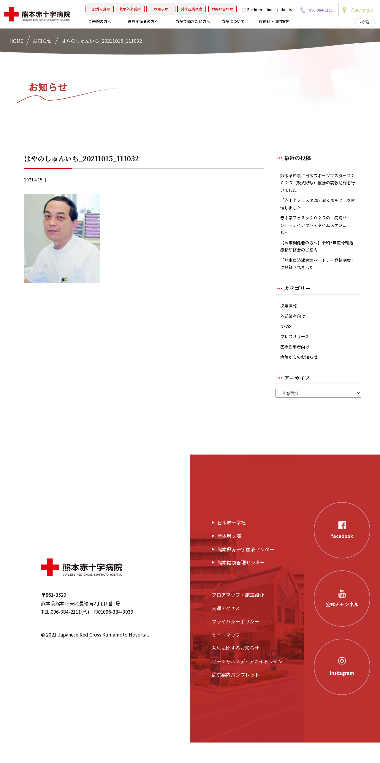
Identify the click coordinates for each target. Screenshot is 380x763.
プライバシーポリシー (235, 641)
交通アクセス (226, 628)
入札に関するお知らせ (235, 668)
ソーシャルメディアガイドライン (247, 681)
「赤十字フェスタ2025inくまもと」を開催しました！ (317, 208)
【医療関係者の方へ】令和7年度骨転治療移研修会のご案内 (317, 256)
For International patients (269, 9)
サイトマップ (226, 654)
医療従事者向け (297, 365)
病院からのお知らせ (301, 376)
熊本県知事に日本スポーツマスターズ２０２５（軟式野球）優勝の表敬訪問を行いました (318, 184)
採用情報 (289, 319)
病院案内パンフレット (235, 694)
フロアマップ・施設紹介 (238, 614)
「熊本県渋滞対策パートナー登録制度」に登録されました (318, 276)
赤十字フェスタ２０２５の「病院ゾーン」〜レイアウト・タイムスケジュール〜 (318, 232)
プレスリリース (296, 353)
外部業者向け (294, 331)
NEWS (287, 342)
